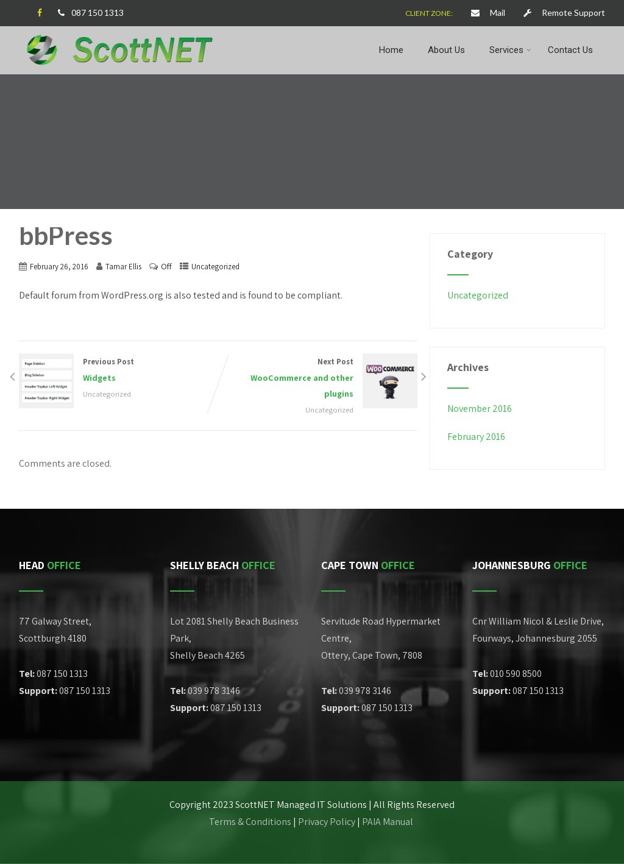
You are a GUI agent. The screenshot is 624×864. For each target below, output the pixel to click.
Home (391, 49)
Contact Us (570, 49)
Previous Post (118, 371)
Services (510, 49)
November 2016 (479, 408)
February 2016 (476, 436)
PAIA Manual (388, 821)
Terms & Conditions (250, 821)
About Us (446, 49)
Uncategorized (215, 266)
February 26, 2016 (59, 266)
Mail (488, 12)
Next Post (317, 379)
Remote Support (564, 12)
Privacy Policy (326, 821)
